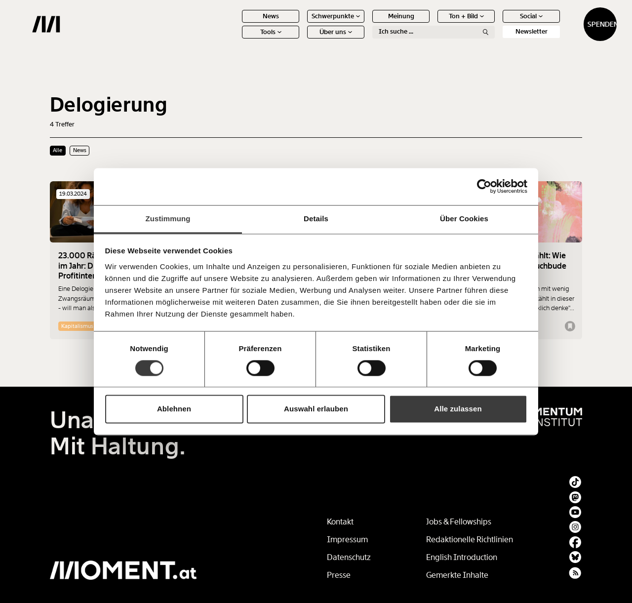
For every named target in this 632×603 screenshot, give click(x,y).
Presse (339, 575)
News (236, 23)
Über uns (301, 39)
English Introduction (461, 557)
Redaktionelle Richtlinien (469, 539)
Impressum (347, 539)
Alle (57, 150)
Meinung (367, 23)
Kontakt (340, 522)
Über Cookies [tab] (464, 218)
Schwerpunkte (301, 23)
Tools (236, 39)
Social (496, 23)
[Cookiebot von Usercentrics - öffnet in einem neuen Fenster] (484, 186)
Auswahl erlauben (316, 409)
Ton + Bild (431, 23)
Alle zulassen (457, 409)
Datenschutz (349, 557)
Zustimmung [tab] (168, 218)
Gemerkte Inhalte (457, 575)
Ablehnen (174, 409)
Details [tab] (316, 218)
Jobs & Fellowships (458, 522)
